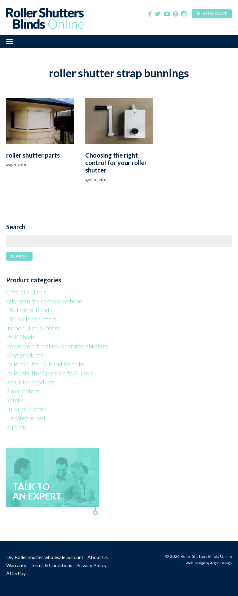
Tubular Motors (26, 409)
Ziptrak (16, 427)
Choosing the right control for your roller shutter (116, 162)
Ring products (24, 355)
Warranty (16, 565)
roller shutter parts (33, 155)
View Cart (211, 13)
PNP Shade (20, 337)
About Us (97, 557)
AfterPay (16, 573)
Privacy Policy (91, 565)
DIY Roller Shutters (31, 319)
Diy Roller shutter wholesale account (44, 557)
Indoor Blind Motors (33, 328)
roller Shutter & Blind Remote (45, 364)
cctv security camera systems (44, 301)
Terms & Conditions (51, 565)
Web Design (195, 563)
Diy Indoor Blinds (29, 310)
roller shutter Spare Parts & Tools (50, 373)
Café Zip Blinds (26, 292)
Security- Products (30, 382)
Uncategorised (25, 418)
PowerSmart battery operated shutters (57, 346)
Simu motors (23, 391)
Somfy (14, 400)
